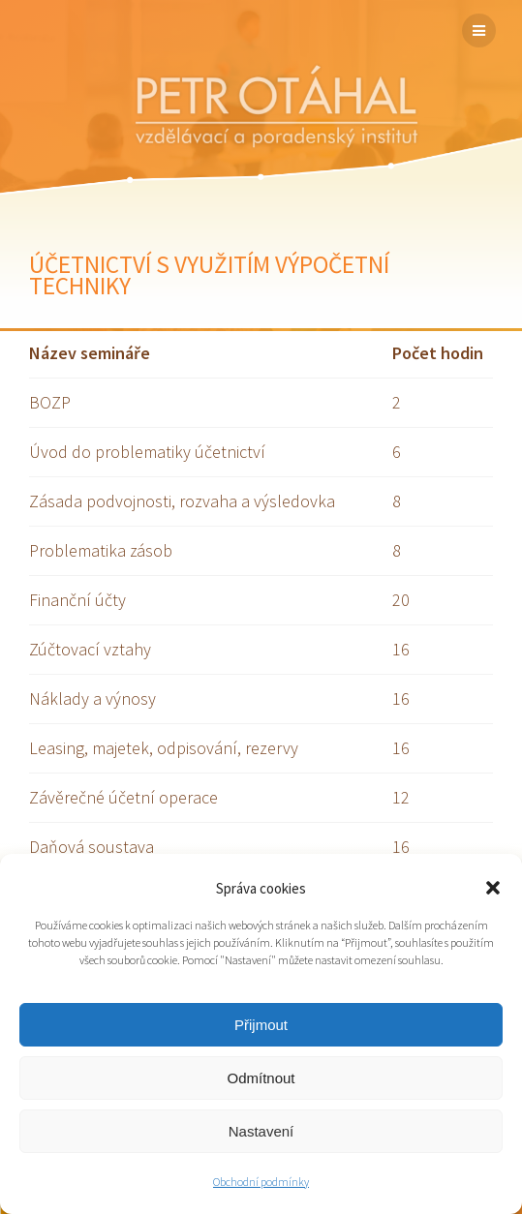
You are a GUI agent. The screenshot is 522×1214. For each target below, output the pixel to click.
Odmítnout (260, 1078)
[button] (493, 887)
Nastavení (261, 1131)
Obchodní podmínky (261, 1181)
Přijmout (261, 1025)
